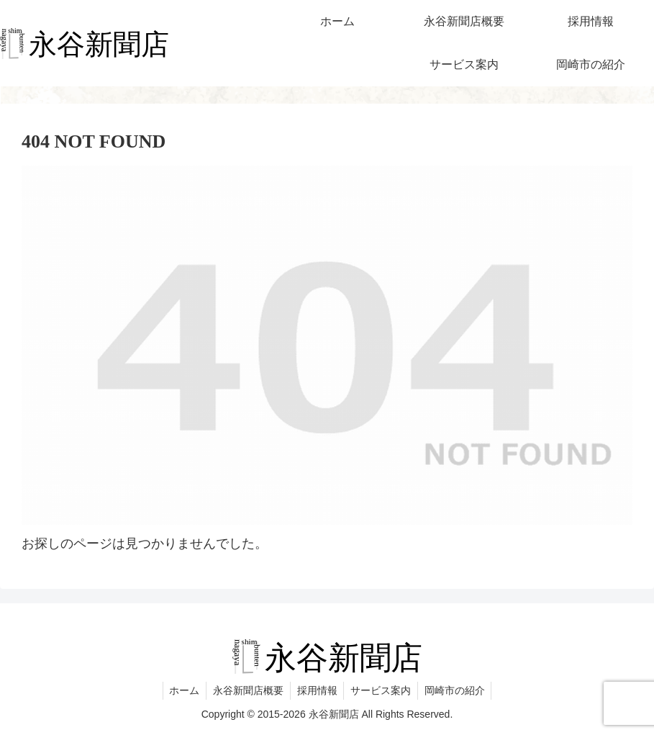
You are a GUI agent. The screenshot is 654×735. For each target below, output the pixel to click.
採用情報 (317, 690)
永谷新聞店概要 (247, 690)
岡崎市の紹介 (458, 690)
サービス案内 (383, 690)
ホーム (181, 690)
